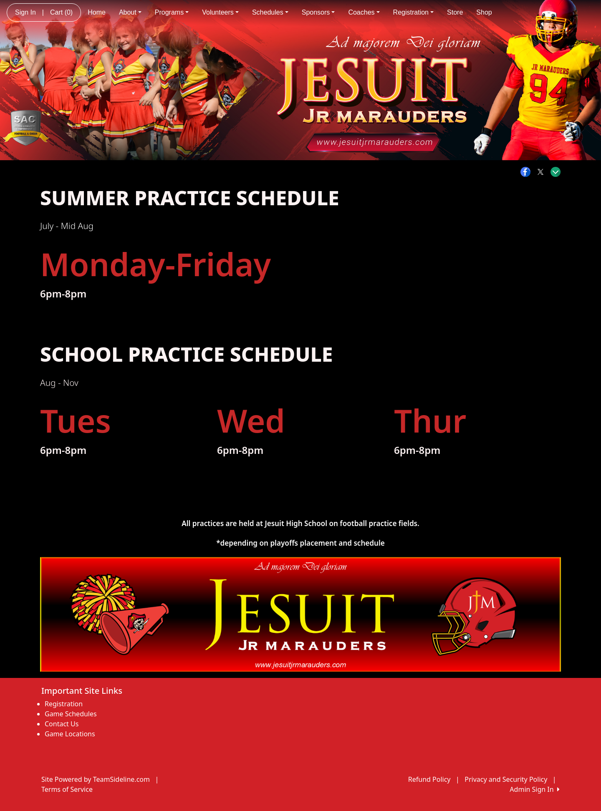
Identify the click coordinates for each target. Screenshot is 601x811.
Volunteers (220, 12)
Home (97, 12)
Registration (413, 12)
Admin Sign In (535, 789)
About (130, 12)
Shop (484, 12)
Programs (172, 12)
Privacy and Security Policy (506, 779)
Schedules (270, 12)
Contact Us (61, 723)
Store (455, 12)
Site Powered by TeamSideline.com (95, 779)
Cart (61, 12)
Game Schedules (71, 713)
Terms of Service (67, 789)
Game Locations (70, 733)
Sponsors (318, 12)
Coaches (363, 12)
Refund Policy (429, 779)
